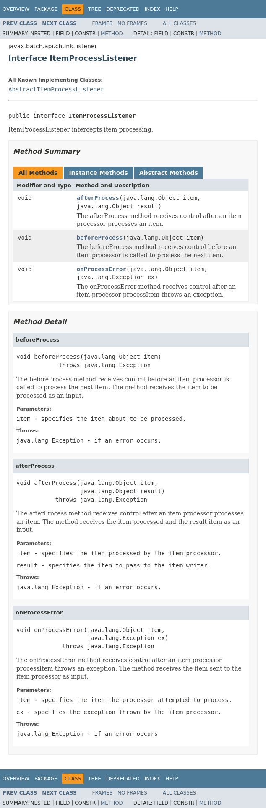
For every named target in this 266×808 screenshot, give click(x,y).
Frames (102, 23)
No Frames (132, 23)
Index (153, 9)
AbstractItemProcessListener (56, 89)
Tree (94, 9)
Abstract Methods (168, 172)
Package (45, 9)
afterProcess (98, 197)
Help (171, 9)
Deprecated (123, 9)
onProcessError (101, 269)
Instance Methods (98, 172)
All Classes (179, 23)
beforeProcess (100, 237)
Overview (16, 9)
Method (112, 33)
